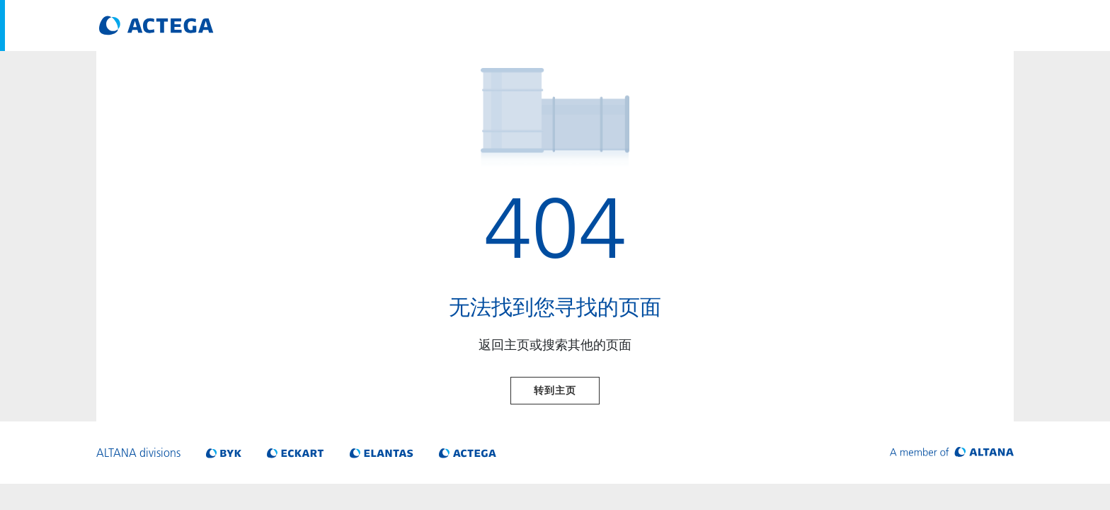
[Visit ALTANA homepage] (952, 452)
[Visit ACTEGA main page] (156, 25)
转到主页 (555, 390)
